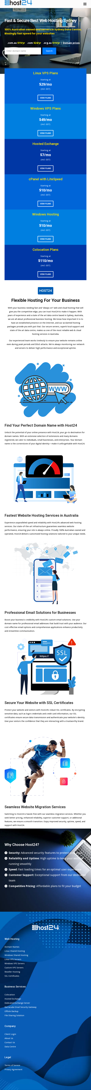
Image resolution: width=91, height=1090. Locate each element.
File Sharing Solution (14, 1015)
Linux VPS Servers (13, 959)
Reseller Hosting (12, 972)
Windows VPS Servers (15, 963)
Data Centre (10, 1046)
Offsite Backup (11, 1011)
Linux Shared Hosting (15, 951)
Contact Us (10, 1042)
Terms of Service (12, 1065)
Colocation (10, 994)
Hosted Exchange (13, 999)
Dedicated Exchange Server (17, 1003)
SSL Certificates (12, 976)
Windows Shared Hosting (16, 955)
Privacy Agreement (13, 1069)
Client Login (10, 1034)
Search (49, 51)
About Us (9, 1038)
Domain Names (12, 947)
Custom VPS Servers (14, 967)
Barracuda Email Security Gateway (20, 1007)
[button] (84, 4)
